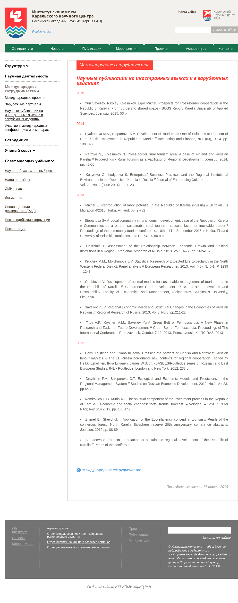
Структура (15, 65)
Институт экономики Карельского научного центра (63, 14)
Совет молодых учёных (27, 160)
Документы (13, 198)
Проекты (161, 49)
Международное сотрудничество (21, 88)
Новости (57, 49)
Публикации (91, 49)
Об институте (22, 49)
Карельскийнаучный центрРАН (225, 15)
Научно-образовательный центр (30, 171)
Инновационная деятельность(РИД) (20, 209)
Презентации (15, 229)
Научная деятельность (26, 76)
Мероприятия (126, 49)
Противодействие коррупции (27, 220)
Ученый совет (18, 150)
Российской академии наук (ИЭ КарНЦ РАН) (67, 21)
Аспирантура (196, 49)
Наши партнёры (17, 180)
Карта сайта (187, 11)
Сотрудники (16, 139)
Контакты (225, 49)
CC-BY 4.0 (213, 566)
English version (42, 31)
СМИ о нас (13, 189)
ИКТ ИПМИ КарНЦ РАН (133, 586)
